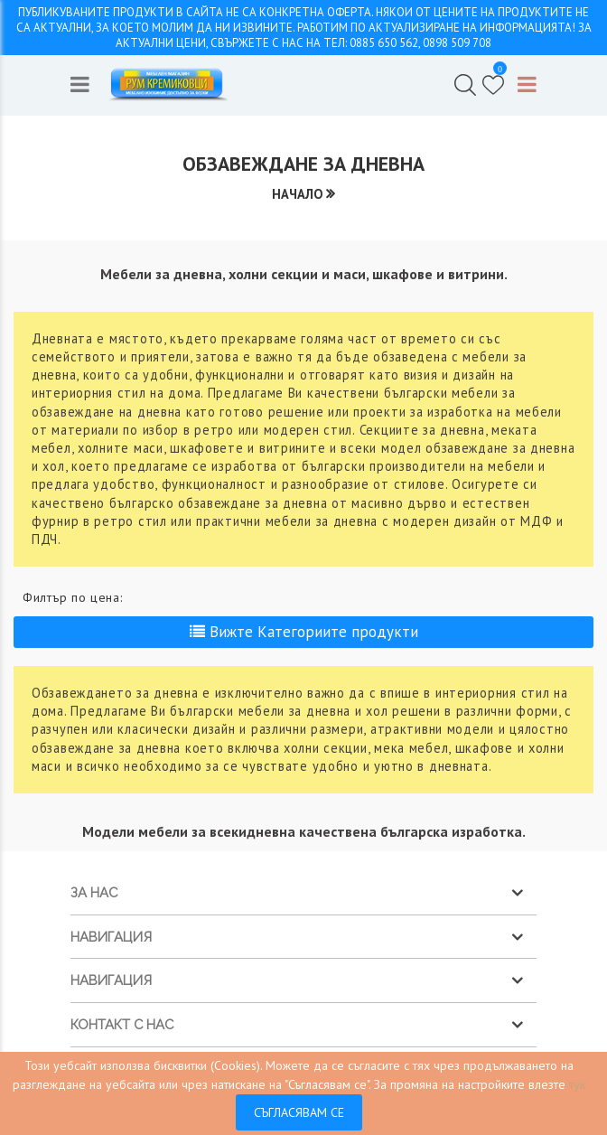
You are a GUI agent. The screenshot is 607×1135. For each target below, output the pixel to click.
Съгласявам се (299, 1112)
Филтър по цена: (73, 597)
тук (577, 1084)
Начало (297, 193)
